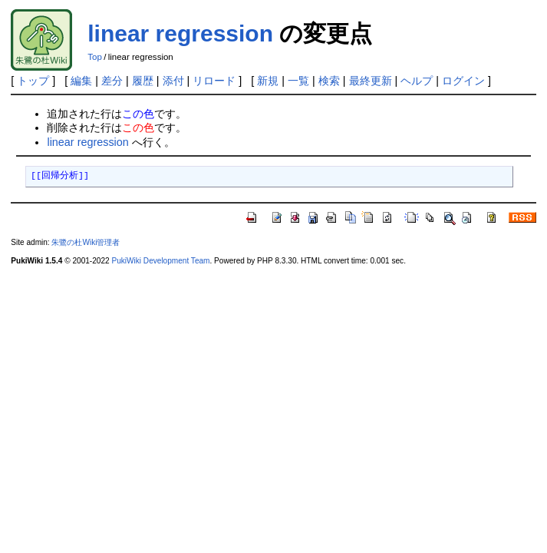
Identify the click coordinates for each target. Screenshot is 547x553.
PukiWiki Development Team (160, 261)
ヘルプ (416, 81)
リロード (214, 81)
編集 (81, 81)
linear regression (180, 33)
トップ (33, 81)
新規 (267, 81)
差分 (112, 81)
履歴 (142, 81)
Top (94, 56)
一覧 (298, 81)
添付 (173, 81)
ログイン (463, 81)
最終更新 (370, 81)
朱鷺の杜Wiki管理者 (85, 242)
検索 (329, 81)
